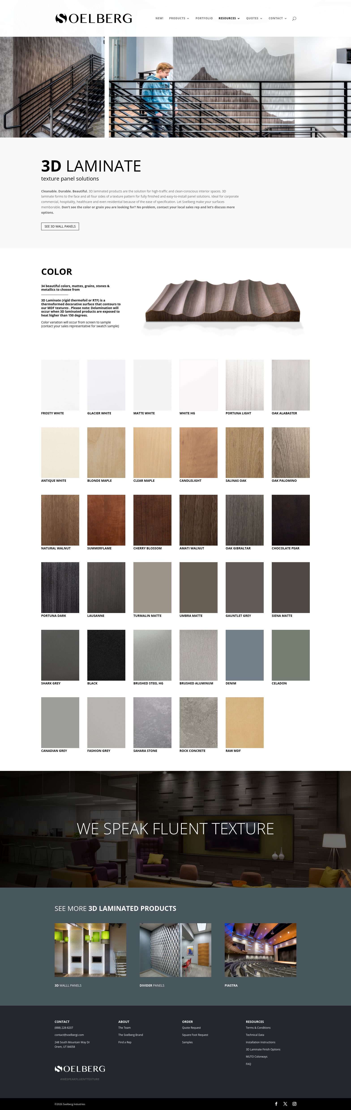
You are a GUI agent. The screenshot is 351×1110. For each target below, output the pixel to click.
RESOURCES (227, 18)
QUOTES (252, 18)
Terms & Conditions (265, 1028)
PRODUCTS (177, 18)
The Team (136, 1028)
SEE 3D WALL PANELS (60, 226)
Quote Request (200, 1028)
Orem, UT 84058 (65, 1047)
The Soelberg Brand (130, 1035)
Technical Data (255, 1035)
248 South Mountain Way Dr (73, 1042)
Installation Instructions (260, 1042)
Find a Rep (124, 1042)
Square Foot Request (195, 1035)
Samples (187, 1042)
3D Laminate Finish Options (263, 1049)
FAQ (248, 1064)
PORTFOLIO (204, 18)
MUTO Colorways (256, 1056)
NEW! (160, 18)
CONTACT (276, 18)
